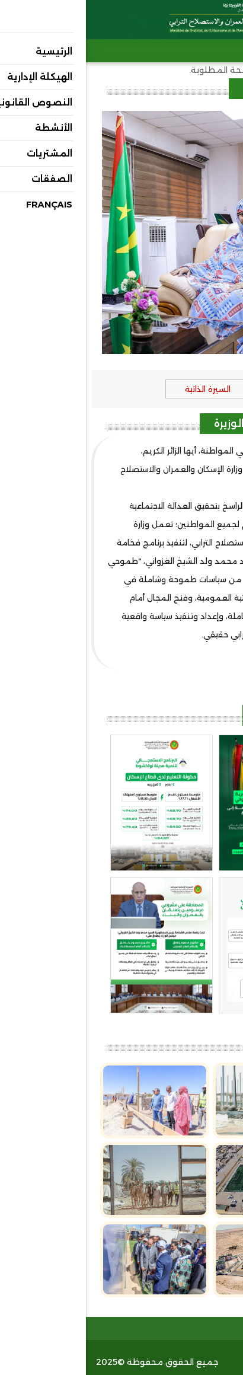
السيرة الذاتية (122, 389)
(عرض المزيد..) (202, 653)
